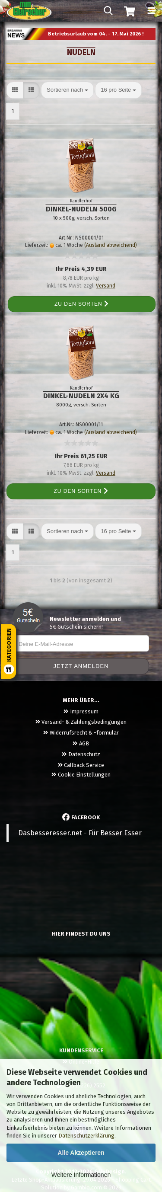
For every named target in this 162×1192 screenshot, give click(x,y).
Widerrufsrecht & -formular (80, 732)
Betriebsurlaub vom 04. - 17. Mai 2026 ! (95, 34)
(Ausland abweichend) (110, 245)
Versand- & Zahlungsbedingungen (81, 722)
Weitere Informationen (81, 1174)
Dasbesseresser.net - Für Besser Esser (80, 833)
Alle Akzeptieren (80, 1152)
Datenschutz (81, 754)
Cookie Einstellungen (80, 774)
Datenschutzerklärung (86, 1135)
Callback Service (81, 765)
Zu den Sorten (81, 304)
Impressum (81, 711)
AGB (81, 743)
